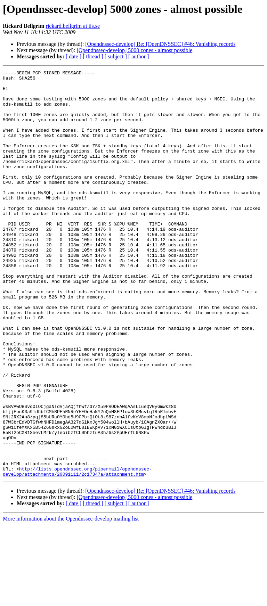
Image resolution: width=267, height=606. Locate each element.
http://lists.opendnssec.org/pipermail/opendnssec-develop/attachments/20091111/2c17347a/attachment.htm (77, 552)
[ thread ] (93, 56)
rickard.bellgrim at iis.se (73, 26)
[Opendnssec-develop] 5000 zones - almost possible (134, 50)
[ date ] (73, 56)
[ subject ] (116, 56)
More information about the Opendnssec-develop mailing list (71, 600)
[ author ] (138, 56)
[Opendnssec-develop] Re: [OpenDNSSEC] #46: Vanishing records (160, 44)
